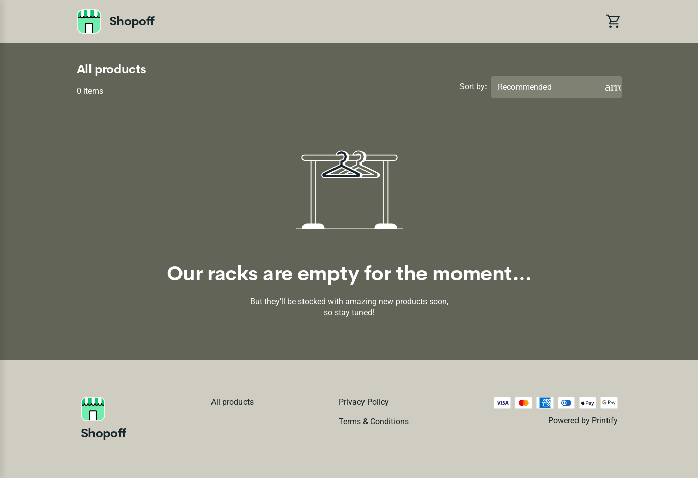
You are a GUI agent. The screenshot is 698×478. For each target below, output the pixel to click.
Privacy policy (364, 402)
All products (232, 402)
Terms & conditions (374, 421)
